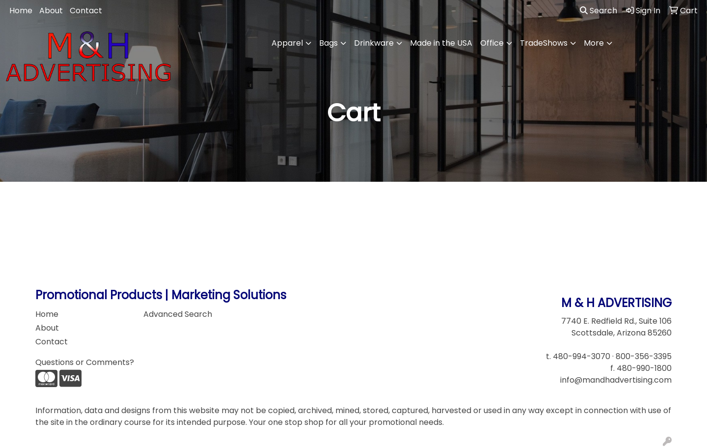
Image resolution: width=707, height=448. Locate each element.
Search (598, 10)
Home (20, 10)
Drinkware (374, 43)
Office (492, 43)
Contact (86, 10)
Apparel (287, 43)
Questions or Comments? (84, 362)
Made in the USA (441, 43)
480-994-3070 (581, 356)
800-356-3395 (644, 356)
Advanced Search (177, 314)
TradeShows (544, 43)
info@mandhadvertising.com (616, 380)
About (51, 10)
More (594, 43)
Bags (328, 43)
